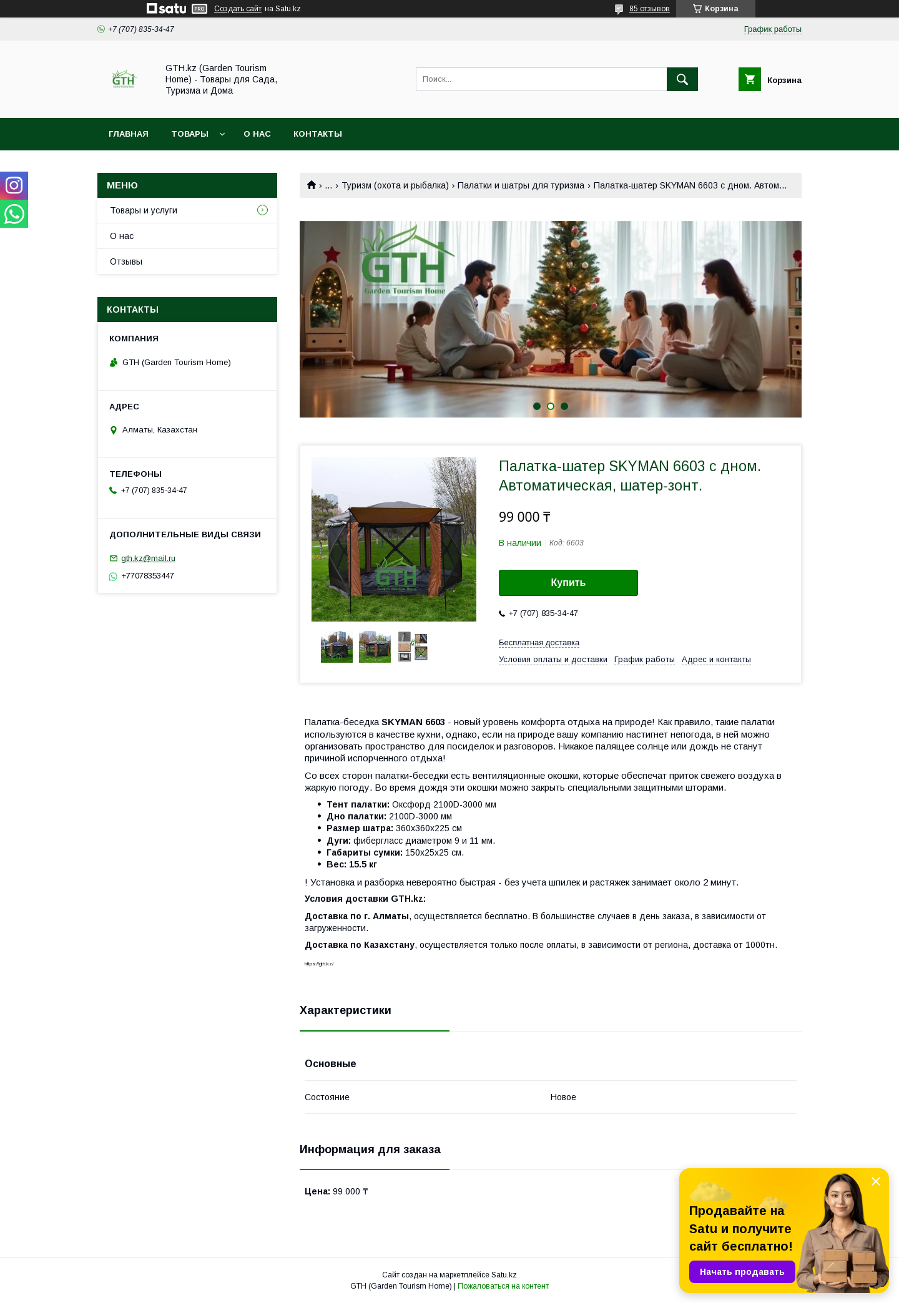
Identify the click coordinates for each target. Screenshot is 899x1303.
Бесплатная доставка (539, 642)
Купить (568, 582)
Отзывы (126, 261)
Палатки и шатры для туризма (521, 185)
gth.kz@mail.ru (148, 558)
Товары (190, 134)
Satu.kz (504, 1275)
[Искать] (682, 79)
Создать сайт (238, 8)
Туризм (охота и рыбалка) (395, 185)
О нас (257, 134)
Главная (129, 134)
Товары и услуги (143, 210)
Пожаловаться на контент (503, 1286)
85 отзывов (649, 8)
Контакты (317, 134)
